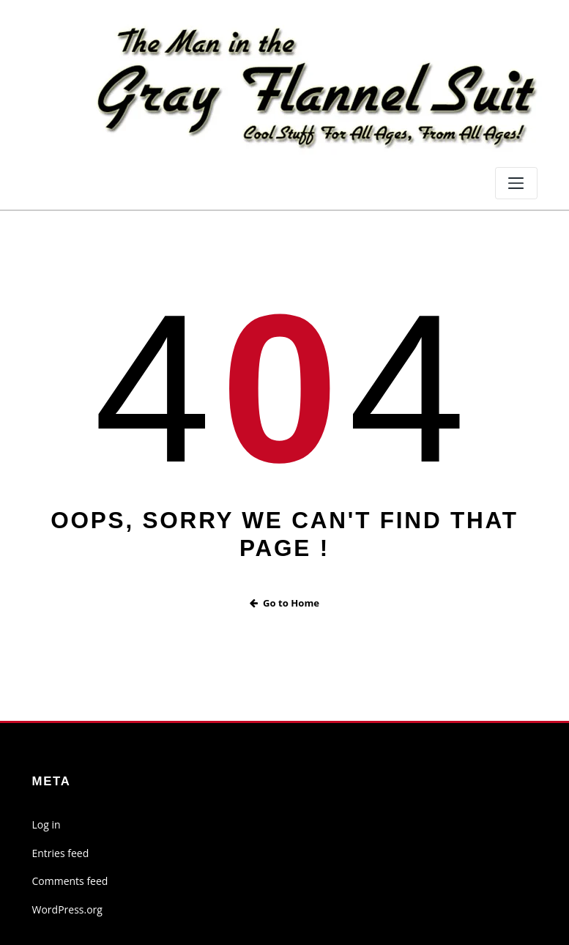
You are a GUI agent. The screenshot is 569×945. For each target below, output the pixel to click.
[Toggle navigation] (516, 183)
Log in (46, 824)
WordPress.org (67, 909)
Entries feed (60, 853)
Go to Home (284, 602)
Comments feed (70, 881)
